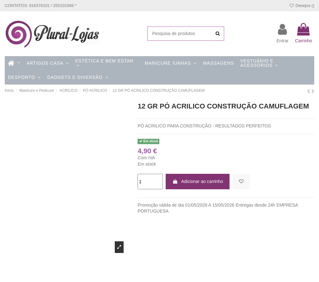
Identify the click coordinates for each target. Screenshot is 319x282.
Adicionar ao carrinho (197, 181)
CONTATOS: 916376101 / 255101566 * (41, 5)
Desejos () (301, 5)
